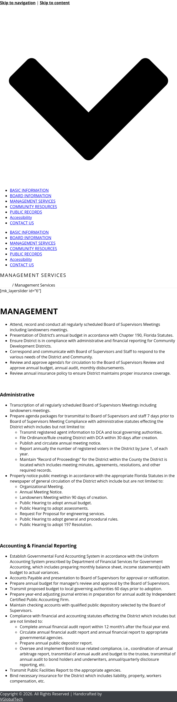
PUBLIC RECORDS (26, 212)
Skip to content (55, 2)
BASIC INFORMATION (29, 190)
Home (5, 285)
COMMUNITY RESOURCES (33, 206)
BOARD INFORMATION (30, 195)
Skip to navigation (18, 2)
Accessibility (21, 217)
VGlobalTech (11, 699)
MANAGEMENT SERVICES (33, 201)
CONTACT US (22, 223)
